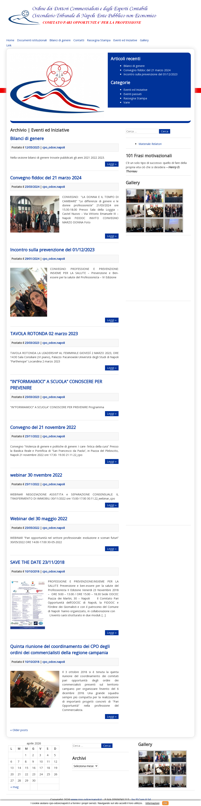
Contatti (78, 40)
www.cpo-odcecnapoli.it (86, 799)
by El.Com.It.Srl (141, 799)
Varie (126, 102)
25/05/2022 (32, 528)
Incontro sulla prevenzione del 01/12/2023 (150, 74)
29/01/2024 (32, 259)
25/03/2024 (32, 187)
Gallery (144, 40)
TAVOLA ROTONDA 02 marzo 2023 (44, 333)
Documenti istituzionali (32, 40)
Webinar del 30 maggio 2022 (38, 518)
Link (8, 45)
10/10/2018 (32, 571)
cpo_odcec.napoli (53, 147)
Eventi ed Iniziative (125, 40)
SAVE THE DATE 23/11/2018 (37, 562)
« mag (14, 787)
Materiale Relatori (150, 144)
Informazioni (152, 803)
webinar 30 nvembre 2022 (36, 475)
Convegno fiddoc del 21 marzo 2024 (146, 70)
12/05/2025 (32, 147)
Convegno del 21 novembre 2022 (43, 427)
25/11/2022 (32, 436)
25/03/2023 (32, 343)
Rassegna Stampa (99, 40)
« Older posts (19, 730)
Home (10, 40)
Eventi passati (132, 94)
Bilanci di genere (60, 40)
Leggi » (112, 164)
